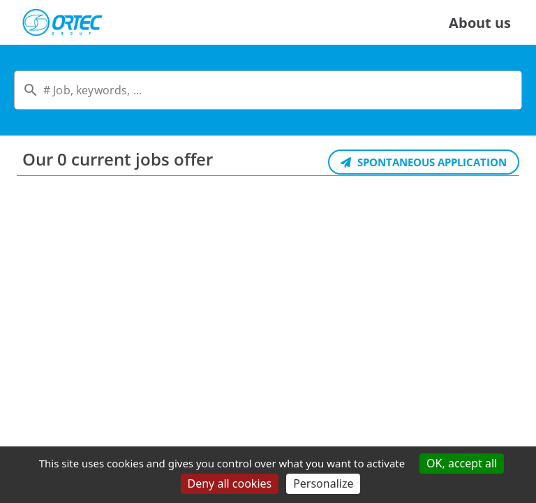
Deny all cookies (230, 483)
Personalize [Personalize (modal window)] (323, 483)
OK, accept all (461, 463)
